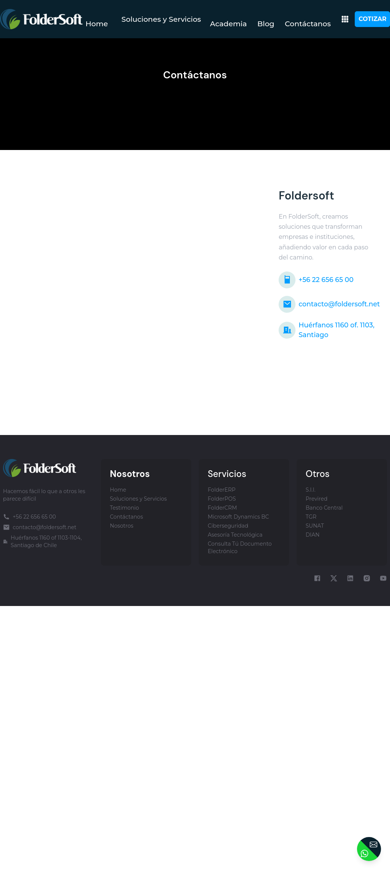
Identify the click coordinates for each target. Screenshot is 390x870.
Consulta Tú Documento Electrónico (240, 547)
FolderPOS (222, 498)
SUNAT (315, 525)
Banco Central (324, 507)
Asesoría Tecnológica (235, 534)
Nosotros (122, 525)
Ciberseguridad (228, 525)
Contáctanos (308, 23)
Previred (316, 498)
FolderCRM (222, 507)
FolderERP (222, 489)
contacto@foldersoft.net (329, 304)
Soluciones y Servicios (161, 19)
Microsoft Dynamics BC (238, 516)
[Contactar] (369, 849)
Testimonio (124, 507)
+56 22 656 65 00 (316, 280)
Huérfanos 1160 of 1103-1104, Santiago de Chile (42, 541)
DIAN (313, 534)
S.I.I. (310, 489)
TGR (311, 516)
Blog (265, 23)
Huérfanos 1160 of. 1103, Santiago (326, 330)
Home (97, 23)
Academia (228, 23)
